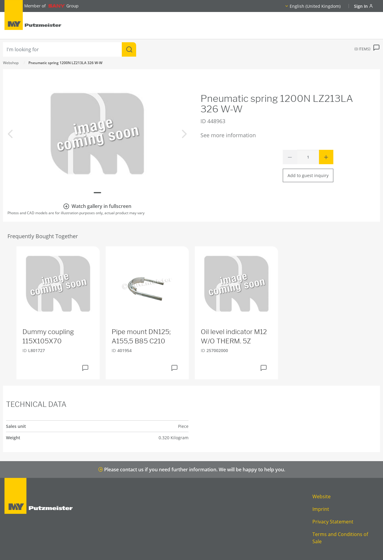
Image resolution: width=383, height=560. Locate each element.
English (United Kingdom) (315, 6)
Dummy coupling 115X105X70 (48, 336)
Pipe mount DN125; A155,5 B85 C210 (141, 336)
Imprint (320, 509)
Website (321, 496)
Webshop (11, 62)
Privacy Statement (332, 521)
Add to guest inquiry (308, 175)
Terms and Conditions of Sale (340, 538)
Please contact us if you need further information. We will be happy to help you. (191, 469)
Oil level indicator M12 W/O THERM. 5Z (234, 336)
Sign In (363, 6)
